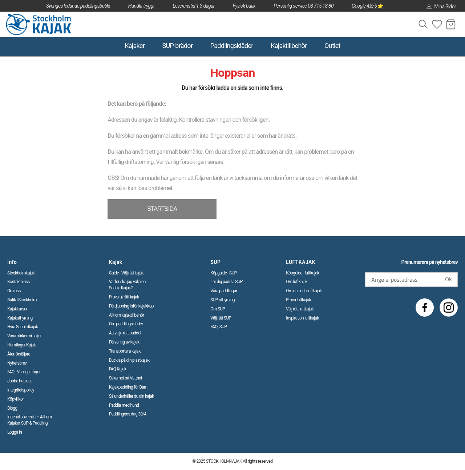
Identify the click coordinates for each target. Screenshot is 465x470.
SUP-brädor (177, 45)
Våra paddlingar (223, 290)
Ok (448, 279)
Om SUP (217, 309)
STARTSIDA (162, 209)
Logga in (14, 432)
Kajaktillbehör (289, 45)
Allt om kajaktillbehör (126, 315)
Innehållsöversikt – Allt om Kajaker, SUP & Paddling (29, 420)
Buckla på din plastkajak (129, 360)
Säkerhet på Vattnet (125, 378)
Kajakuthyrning (20, 318)
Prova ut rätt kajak (124, 297)
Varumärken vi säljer (24, 335)
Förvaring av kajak (124, 342)
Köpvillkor (15, 399)
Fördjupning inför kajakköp (131, 306)
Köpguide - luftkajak (302, 273)
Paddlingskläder (231, 45)
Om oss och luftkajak (304, 290)
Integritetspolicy (20, 390)
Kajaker (135, 45)
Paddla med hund (124, 405)
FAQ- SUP (218, 326)
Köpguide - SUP (223, 273)
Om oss (14, 290)
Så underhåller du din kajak (131, 396)
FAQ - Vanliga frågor (23, 371)
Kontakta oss (18, 281)
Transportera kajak (125, 351)
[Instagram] (449, 307)
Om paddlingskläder (126, 323)
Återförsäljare (18, 354)
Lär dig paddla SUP (226, 281)
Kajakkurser (17, 309)
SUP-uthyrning (222, 299)
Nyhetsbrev (17, 363)
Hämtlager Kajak (21, 345)
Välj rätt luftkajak (300, 309)
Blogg (12, 408)
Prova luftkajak (298, 299)
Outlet (332, 45)
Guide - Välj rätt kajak (126, 273)
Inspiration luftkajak (302, 318)
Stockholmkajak (21, 273)
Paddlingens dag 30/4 (127, 414)
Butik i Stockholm (22, 299)
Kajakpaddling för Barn (128, 387)
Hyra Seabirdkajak (22, 326)
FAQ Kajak (117, 368)
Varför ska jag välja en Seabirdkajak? (127, 284)
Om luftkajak (296, 281)
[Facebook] (425, 307)
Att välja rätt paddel (125, 333)
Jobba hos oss (19, 380)
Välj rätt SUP (220, 318)
